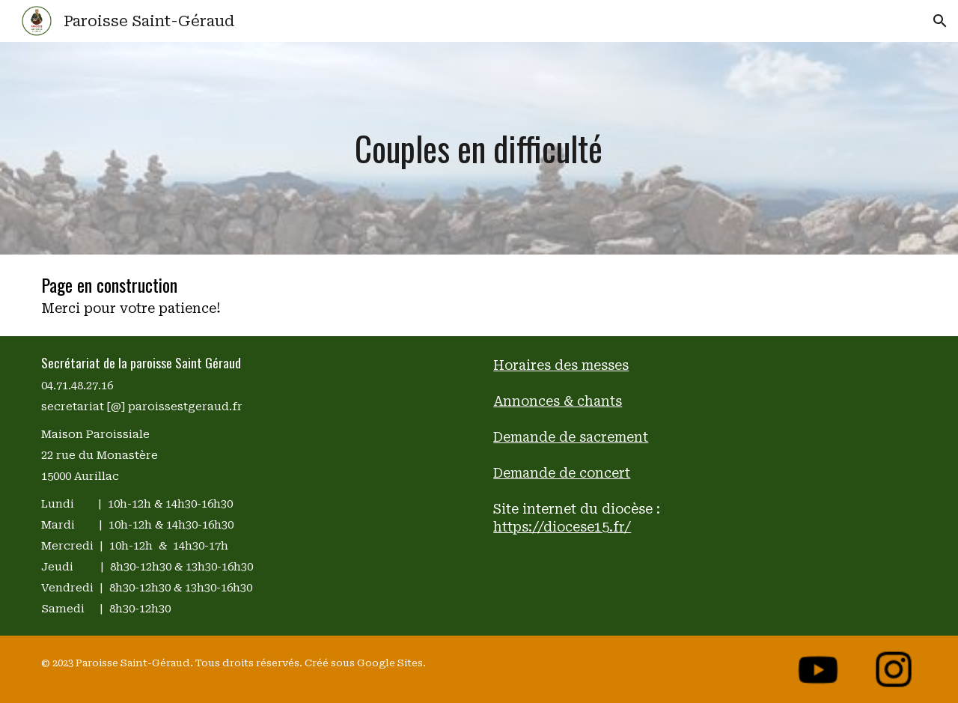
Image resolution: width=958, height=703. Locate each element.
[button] (940, 21)
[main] (479, 148)
